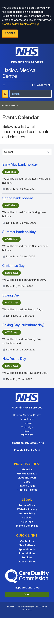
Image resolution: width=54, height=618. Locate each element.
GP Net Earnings (27, 473)
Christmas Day (13, 265)
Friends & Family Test (27, 450)
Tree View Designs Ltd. (27, 606)
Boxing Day (11, 295)
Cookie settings (29, 23)
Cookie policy (10, 23)
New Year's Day (14, 359)
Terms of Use (27, 505)
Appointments (27, 549)
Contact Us (27, 541)
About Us (27, 469)
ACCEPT (10, 33)
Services (27, 557)
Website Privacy (27, 509)
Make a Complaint (27, 525)
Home (5, 105)
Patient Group (27, 485)
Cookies (27, 517)
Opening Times (27, 561)
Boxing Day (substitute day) (23, 325)
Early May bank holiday (20, 164)
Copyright (27, 521)
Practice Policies (27, 489)
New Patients (27, 545)
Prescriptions (27, 553)
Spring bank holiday (17, 198)
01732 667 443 (34, 442)
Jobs (27, 481)
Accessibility (27, 513)
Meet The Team (27, 477)
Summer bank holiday (19, 232)
